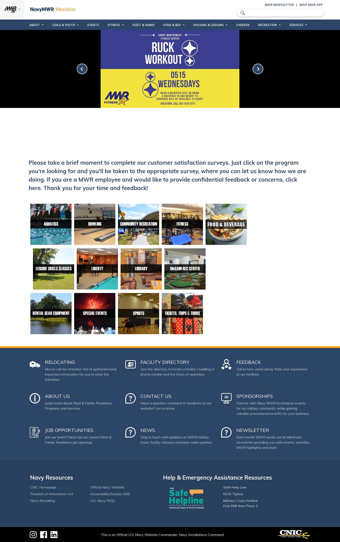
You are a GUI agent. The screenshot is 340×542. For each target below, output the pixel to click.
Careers (243, 25)
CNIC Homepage (43, 487)
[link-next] (258, 69)
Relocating (60, 362)
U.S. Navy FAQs (102, 500)
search (242, 13)
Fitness (114, 25)
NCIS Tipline (233, 494)
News (148, 430)
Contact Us (156, 396)
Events (93, 25)
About (34, 25)
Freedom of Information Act (51, 494)
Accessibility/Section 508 (110, 494)
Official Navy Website (107, 487)
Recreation (267, 25)
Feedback (248, 362)
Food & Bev (172, 25)
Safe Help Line (235, 487)
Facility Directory (165, 362)
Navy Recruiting (42, 500)
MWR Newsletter (279, 5)
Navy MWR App (311, 5)
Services (296, 25)
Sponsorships (254, 396)
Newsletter (252, 430)
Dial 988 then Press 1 (240, 506)
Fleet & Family (143, 25)
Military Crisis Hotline (240, 500)
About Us (57, 396)
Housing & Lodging (208, 25)
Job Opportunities (69, 430)
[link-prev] (82, 69)
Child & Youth (63, 25)
